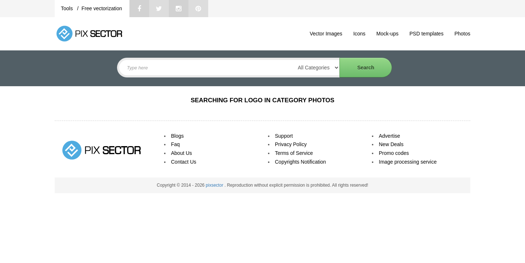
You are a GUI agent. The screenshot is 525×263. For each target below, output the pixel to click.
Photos (462, 34)
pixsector (215, 185)
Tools (67, 8)
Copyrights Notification (300, 162)
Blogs (177, 136)
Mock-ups (387, 34)
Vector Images (326, 34)
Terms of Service (294, 153)
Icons (359, 34)
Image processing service (408, 162)
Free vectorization (101, 8)
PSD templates (426, 34)
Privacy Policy (291, 144)
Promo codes (394, 153)
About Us (181, 153)
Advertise (389, 136)
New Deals (391, 144)
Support (284, 136)
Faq (175, 144)
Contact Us (183, 162)
